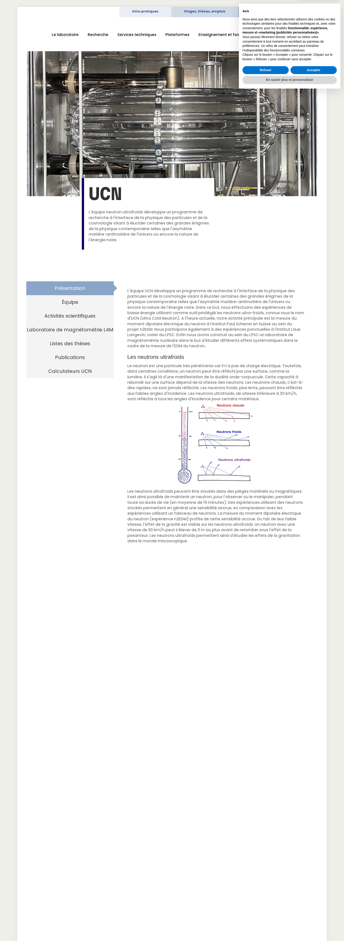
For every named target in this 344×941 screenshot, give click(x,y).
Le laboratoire (65, 34)
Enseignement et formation (225, 34)
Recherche (98, 34)
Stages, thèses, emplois (204, 11)
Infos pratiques (145, 11)
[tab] (70, 288)
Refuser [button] (265, 919)
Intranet (262, 11)
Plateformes (177, 34)
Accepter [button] (313, 919)
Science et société (279, 34)
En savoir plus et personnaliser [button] (289, 928)
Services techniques (136, 34)
